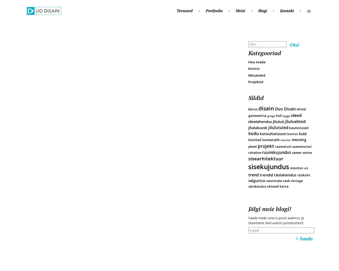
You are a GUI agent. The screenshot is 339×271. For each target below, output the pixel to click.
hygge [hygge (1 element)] (286, 116)
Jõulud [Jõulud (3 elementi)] (278, 121)
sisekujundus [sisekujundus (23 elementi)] (268, 166)
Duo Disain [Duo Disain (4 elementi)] (285, 109)
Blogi (262, 10)
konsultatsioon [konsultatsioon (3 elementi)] (273, 133)
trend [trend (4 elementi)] (253, 175)
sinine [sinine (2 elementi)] (307, 152)
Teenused (185, 10)
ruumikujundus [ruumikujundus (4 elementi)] (276, 152)
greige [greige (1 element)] (271, 116)
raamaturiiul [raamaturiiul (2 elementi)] (301, 146)
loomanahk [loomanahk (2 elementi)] (271, 140)
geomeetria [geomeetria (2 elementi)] (257, 116)
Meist (240, 10)
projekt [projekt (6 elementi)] (266, 146)
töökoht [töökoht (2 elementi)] (303, 175)
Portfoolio (214, 10)
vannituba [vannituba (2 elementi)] (274, 181)
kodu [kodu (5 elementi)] (253, 134)
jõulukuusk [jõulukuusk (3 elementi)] (257, 127)
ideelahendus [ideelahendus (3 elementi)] (260, 121)
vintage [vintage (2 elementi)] (297, 181)
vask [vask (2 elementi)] (286, 181)
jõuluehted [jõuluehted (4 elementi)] (295, 121)
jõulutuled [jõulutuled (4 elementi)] (278, 127)
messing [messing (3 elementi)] (299, 139)
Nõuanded (256, 75)
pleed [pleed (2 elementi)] (252, 146)
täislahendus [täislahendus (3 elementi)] (285, 175)
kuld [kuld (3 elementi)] (303, 133)
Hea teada (256, 62)
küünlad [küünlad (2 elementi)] (254, 140)
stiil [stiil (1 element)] (306, 168)
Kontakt (287, 10)
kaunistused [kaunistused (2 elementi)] (299, 128)
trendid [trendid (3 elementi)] (266, 175)
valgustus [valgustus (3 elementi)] (256, 180)
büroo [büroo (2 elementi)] (253, 109)
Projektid (255, 82)
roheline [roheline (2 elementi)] (254, 152)
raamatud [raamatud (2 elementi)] (283, 146)
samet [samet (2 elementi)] (297, 152)
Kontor (254, 68)
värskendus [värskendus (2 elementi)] (257, 186)
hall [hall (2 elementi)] (279, 116)
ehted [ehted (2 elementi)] (301, 109)
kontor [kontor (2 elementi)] (292, 134)
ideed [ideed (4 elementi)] (296, 115)
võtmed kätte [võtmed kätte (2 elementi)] (277, 186)
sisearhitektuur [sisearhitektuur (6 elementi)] (265, 158)
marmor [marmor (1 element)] (286, 140)
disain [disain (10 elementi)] (266, 108)
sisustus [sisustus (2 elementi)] (296, 168)
